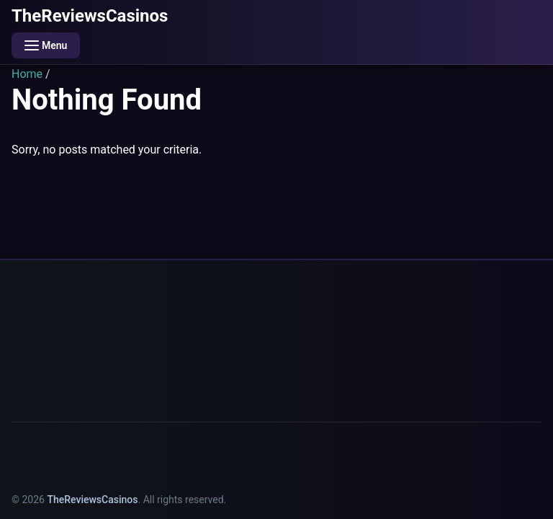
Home (27, 74)
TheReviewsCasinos (90, 16)
